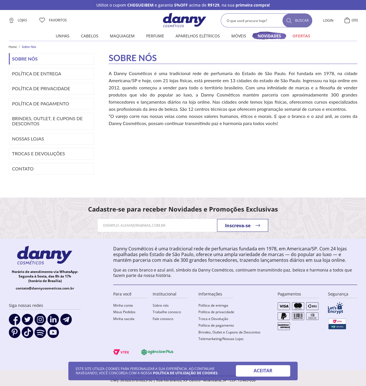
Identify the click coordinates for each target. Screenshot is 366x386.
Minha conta (123, 305)
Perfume (155, 36)
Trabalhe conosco (167, 311)
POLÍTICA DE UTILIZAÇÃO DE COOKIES (185, 373)
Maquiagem (122, 36)
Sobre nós (161, 305)
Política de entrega (213, 305)
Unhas (62, 36)
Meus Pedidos (124, 311)
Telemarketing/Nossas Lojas (221, 338)
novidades (269, 36)
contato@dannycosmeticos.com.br (45, 288)
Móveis (238, 36)
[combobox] (266, 20)
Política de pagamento (216, 325)
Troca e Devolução (213, 318)
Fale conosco (163, 318)
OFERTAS (301, 36)
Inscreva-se (237, 225)
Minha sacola (123, 318)
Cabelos (89, 36)
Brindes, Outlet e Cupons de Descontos (229, 332)
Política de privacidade (216, 311)
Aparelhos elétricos (198, 36)
